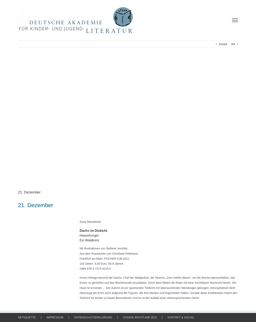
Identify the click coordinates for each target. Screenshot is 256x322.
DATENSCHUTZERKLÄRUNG (93, 317)
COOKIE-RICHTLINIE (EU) (140, 317)
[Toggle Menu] (235, 20)
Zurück (223, 44)
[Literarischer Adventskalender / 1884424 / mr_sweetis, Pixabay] (128, 122)
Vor (233, 44)
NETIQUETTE (27, 317)
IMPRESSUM (54, 317)
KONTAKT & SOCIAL (181, 317)
